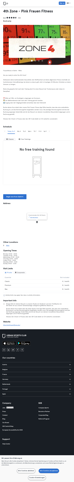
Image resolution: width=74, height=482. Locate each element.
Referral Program (43, 419)
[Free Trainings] (25, 139)
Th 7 (35, 131)
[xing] (22, 349)
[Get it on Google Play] (23, 343)
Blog (3, 419)
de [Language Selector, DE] (68, 3)
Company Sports (43, 408)
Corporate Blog (43, 415)
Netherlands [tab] (36, 384)
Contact (4, 415)
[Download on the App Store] (9, 343)
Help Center (6, 444)
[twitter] (13, 349)
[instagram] (3, 349)
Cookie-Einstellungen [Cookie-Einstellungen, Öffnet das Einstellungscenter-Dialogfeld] (37, 477)
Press (4, 411)
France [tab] (36, 374)
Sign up (62, 3)
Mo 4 (19, 131)
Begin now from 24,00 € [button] (14, 197)
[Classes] (10, 139)
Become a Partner (44, 411)
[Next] (49, 131)
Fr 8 (40, 131)
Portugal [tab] (36, 389)
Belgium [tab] (36, 369)
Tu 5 (24, 131)
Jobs (3, 408)
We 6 (29, 131)
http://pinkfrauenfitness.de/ (11, 325)
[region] (37, 468)
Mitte (7, 245)
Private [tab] (8, 272)
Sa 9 (45, 131)
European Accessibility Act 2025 (12, 430)
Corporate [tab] (20, 272)
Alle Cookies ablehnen (26, 471)
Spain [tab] (36, 394)
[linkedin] (8, 349)
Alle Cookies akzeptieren (49, 471)
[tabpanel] (37, 283)
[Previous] (4, 131)
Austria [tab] (36, 364)
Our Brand (5, 422)
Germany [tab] (36, 379)
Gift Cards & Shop (7, 426)
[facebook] (17, 349)
